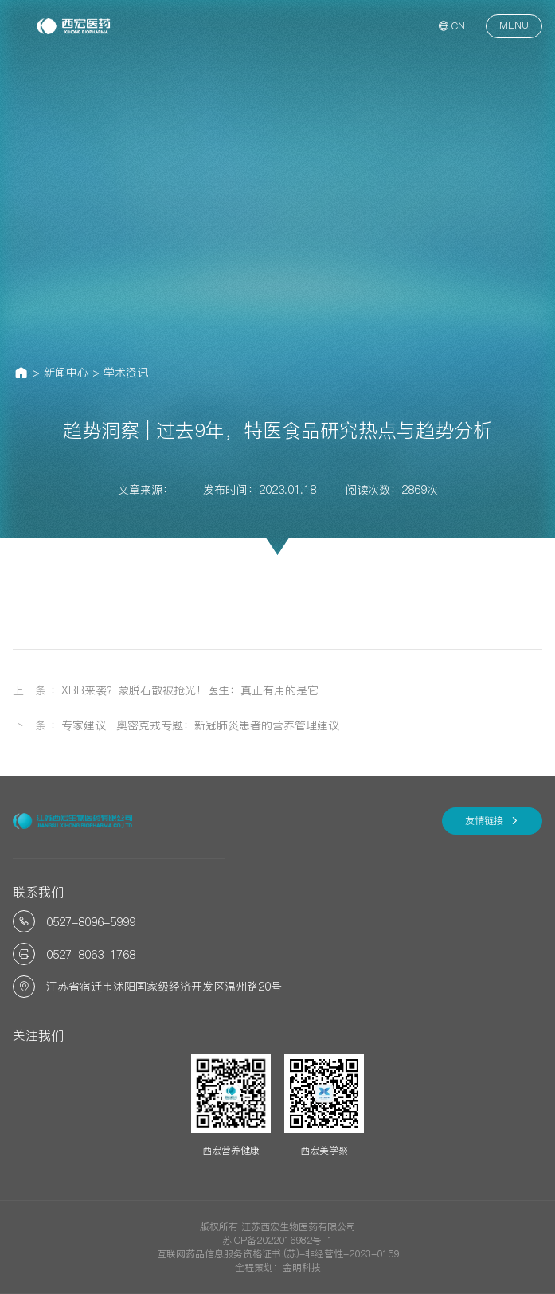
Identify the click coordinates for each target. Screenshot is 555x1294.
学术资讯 (126, 373)
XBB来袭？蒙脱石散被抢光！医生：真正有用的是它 (190, 690)
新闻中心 (66, 373)
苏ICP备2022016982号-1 (277, 1240)
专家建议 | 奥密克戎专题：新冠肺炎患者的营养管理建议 (200, 725)
